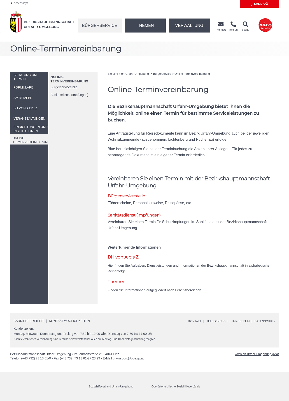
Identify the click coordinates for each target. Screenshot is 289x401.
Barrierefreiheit (29, 322)
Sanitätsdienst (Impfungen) (69, 95)
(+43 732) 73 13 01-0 (36, 359)
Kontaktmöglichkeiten (69, 322)
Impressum (237, 322)
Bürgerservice (99, 25)
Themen (145, 25)
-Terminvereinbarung (192, 73)
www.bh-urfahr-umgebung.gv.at (257, 355)
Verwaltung (189, 25)
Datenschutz (263, 322)
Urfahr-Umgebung (137, 73)
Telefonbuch (211, 322)
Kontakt (187, 322)
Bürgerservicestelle (64, 87)
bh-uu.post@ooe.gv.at (128, 359)
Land (259, 4)
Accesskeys (19, 3)
